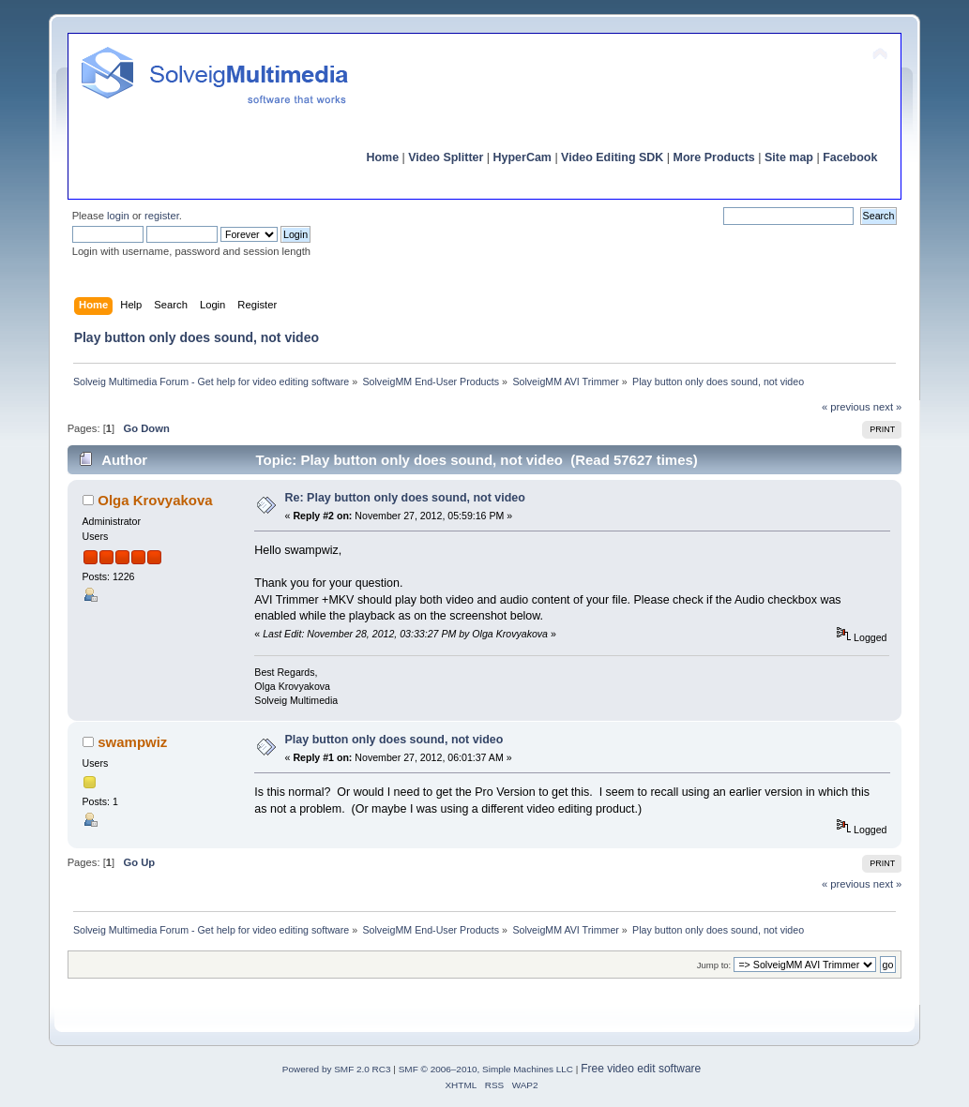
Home (382, 157)
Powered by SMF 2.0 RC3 (336, 1069)
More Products (714, 157)
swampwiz (132, 742)
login (118, 215)
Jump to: (714, 965)
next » (887, 406)
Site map (789, 157)
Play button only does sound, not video (394, 739)
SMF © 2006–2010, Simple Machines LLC (486, 1069)
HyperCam (522, 157)
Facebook (850, 157)
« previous (846, 406)
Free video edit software (641, 1068)
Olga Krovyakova (155, 500)
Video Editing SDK (612, 157)
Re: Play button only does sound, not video (405, 497)
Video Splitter (445, 157)
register (161, 215)
